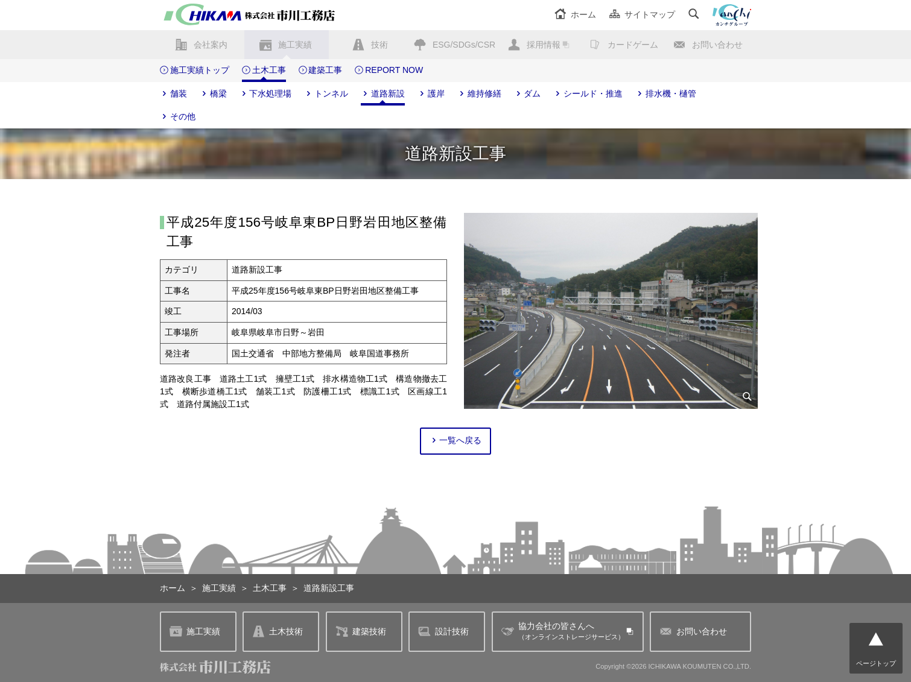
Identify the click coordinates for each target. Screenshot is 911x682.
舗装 (173, 94)
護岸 (431, 94)
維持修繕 (479, 94)
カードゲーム (633, 44)
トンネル (326, 94)
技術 (379, 44)
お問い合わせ (717, 44)
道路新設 (383, 94)
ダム (527, 94)
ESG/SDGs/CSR (464, 44)
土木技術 (277, 631)
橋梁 (213, 94)
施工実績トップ (194, 70)
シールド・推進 (588, 94)
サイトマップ (642, 14)
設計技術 (443, 631)
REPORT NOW (389, 70)
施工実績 (295, 44)
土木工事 (264, 70)
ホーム (575, 14)
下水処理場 (266, 94)
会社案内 (210, 44)
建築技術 (360, 631)
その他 (177, 117)
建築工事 (321, 70)
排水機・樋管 (665, 94)
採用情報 (543, 44)
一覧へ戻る (456, 440)
